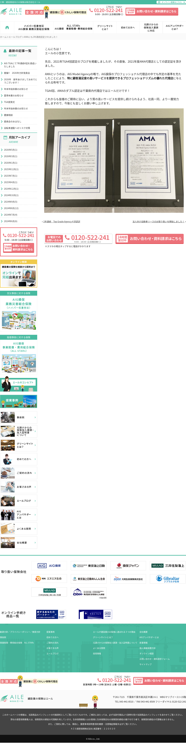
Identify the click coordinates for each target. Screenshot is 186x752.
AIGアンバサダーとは (149, 637)
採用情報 (97, 653)
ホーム (3, 36)
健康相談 (8, 114)
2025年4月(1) (10, 182)
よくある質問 (99, 648)
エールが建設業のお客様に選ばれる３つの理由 (114, 631)
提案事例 (50, 631)
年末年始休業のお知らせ (16, 88)
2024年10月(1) (11, 195)
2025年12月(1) (11, 169)
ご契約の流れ (52, 642)
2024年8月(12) (11, 208)
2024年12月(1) (11, 188)
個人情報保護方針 (148, 648)
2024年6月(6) (10, 221)
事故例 (3, 637)
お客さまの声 (52, 648)
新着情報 (144, 642)
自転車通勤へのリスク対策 (17, 127)
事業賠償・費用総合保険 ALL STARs (17, 642)
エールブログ (15, 36)
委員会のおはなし (12, 121)
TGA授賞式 (9, 101)
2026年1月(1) (10, 162)
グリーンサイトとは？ (103, 637)
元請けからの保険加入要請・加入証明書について (115, 642)
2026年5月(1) (10, 149)
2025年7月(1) (10, 175)
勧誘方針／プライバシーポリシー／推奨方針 (20, 631)
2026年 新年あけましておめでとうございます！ (20, 81)
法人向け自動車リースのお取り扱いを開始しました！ (158, 221)
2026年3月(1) (10, 156)
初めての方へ (52, 637)
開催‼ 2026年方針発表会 (17, 72)
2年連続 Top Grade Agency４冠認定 (61, 221)
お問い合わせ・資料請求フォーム (155, 658)
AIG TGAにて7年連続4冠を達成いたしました (20, 65)
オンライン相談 (147, 653)
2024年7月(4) (10, 214)
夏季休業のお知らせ (14, 95)
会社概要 (144, 631)
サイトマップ (146, 664)
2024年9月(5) (10, 201)
